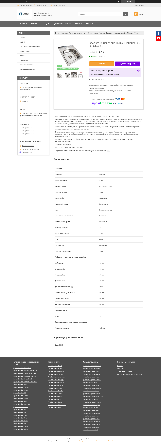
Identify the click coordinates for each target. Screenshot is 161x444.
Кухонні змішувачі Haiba (91, 419)
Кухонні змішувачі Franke (91, 374)
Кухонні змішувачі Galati (91, 385)
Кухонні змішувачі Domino (92, 402)
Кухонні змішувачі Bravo (91, 399)
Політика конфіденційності (104, 441)
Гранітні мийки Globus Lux (57, 405)
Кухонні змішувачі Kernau (91, 394)
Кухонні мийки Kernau (21, 407)
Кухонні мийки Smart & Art (22, 368)
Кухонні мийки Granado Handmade (25, 382)
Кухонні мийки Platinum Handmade (25, 370)
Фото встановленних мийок (30, 46)
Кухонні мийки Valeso (21, 426)
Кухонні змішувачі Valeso (91, 371)
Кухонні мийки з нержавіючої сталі (73, 33)
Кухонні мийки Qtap (20, 412)
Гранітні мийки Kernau (55, 396)
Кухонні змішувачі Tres (90, 407)
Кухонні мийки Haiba (21, 421)
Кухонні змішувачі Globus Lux (93, 396)
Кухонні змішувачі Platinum (92, 366)
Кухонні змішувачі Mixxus (91, 421)
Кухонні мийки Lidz (20, 393)
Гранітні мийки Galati (55, 368)
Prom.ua (91, 439)
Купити (102, 64)
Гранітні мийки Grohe (55, 388)
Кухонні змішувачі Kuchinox (92, 388)
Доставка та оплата (62, 24)
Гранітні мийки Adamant (56, 377)
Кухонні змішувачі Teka (91, 391)
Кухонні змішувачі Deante (91, 368)
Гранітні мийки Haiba (55, 407)
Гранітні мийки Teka (55, 394)
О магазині (24, 60)
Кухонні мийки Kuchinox (22, 404)
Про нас (89, 24)
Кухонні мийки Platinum (96, 33)
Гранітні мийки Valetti (55, 366)
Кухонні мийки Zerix (20, 415)
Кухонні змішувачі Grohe (91, 377)
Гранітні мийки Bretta (55, 402)
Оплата (120, 366)
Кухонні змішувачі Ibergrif (91, 413)
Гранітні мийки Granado (56, 382)
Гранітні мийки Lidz (54, 399)
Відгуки (78, 24)
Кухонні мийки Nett (20, 423)
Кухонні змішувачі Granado (92, 380)
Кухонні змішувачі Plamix (91, 424)
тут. (108, 151)
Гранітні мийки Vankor (55, 374)
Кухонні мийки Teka (20, 401)
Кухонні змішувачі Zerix (91, 416)
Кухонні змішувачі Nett (90, 430)
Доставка (120, 368)
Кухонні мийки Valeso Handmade (25, 373)
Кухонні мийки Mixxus (21, 418)
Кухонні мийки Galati (21, 384)
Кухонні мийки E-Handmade (23, 379)
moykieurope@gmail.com (30, 149)
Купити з (127, 64)
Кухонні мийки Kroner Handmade (25, 376)
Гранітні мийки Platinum (56, 371)
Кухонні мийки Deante (21, 390)
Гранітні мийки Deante (55, 385)
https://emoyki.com (28, 146)
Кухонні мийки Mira (20, 409)
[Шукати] (125, 14)
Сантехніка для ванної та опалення (129, 374)
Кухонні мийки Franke (21, 398)
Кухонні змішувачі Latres (91, 427)
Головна (23, 24)
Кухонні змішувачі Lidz (90, 382)
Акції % (46, 24)
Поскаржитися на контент (87, 441)
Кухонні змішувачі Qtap (91, 410)
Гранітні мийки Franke (55, 391)
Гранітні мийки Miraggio (56, 380)
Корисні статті (25, 51)
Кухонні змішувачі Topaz (91, 405)
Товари (34, 24)
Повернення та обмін (27, 69)
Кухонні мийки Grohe (21, 396)
